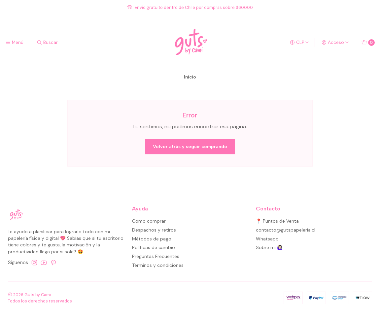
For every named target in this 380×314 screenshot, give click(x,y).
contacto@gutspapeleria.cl (285, 230)
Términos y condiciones (158, 265)
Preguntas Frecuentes (155, 256)
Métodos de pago (151, 239)
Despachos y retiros (154, 230)
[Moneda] (299, 42)
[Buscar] (47, 42)
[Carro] (368, 42)
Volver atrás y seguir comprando (190, 146)
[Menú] (14, 42)
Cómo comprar (149, 221)
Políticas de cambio (153, 247)
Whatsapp (267, 239)
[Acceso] (335, 42)
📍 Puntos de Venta (277, 221)
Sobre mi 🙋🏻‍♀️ (269, 247)
